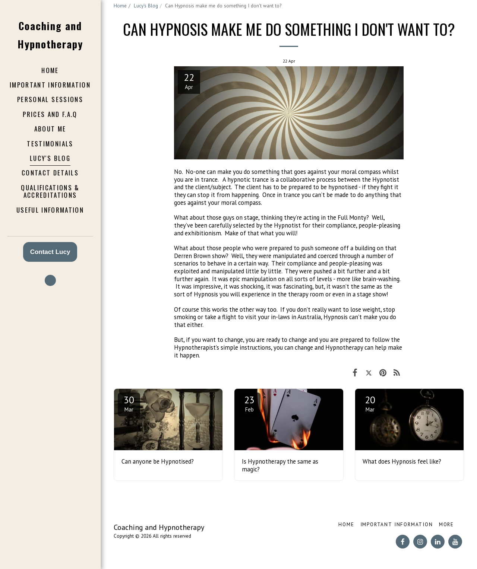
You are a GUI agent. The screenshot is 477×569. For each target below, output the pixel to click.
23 (249, 403)
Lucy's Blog (146, 6)
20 (370, 403)
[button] (50, 280)
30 (129, 403)
